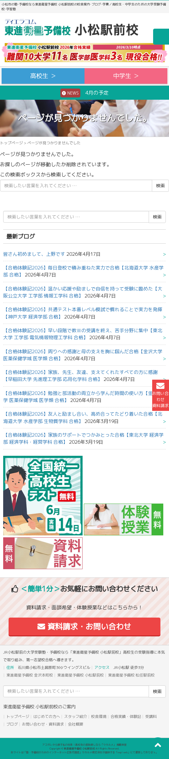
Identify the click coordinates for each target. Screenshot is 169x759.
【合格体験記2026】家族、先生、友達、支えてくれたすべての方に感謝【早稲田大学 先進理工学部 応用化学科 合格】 (80, 376)
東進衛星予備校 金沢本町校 (29, 675)
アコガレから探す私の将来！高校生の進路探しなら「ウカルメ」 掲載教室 (84, 745)
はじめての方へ (46, 716)
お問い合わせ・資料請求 (43, 724)
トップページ (11, 143)
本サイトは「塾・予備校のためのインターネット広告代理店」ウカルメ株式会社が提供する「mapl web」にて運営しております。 (84, 752)
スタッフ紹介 (75, 716)
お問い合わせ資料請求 (160, 395)
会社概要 (75, 724)
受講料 (151, 716)
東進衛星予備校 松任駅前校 (131, 675)
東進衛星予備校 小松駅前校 (80, 675)
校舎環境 (98, 716)
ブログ (12, 724)
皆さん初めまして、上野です (34, 254)
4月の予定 (84, 93)
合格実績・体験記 (126, 716)
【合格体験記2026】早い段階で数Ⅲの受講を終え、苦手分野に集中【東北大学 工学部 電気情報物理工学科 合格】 (82, 334)
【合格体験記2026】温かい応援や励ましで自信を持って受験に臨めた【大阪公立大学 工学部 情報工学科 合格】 (82, 292)
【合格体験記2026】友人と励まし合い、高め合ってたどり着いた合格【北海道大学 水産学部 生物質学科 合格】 (82, 417)
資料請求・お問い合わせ (84, 626)
